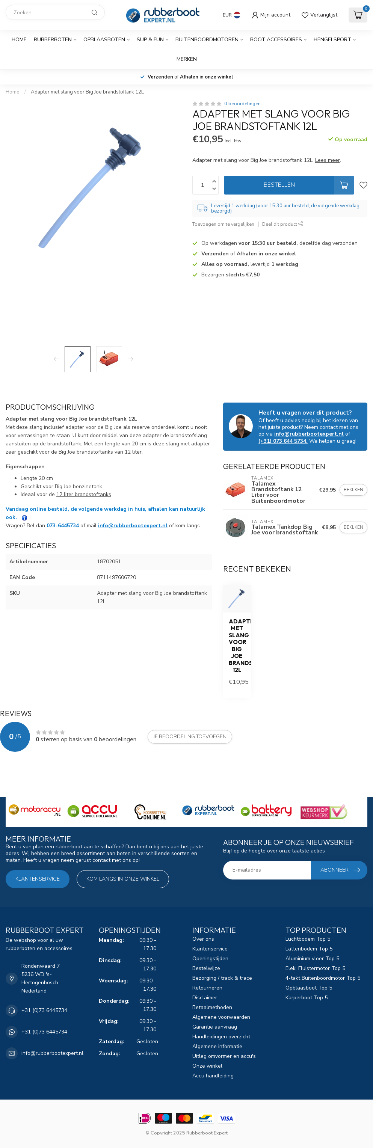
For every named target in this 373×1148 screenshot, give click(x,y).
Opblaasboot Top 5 (308, 987)
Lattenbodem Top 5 (308, 948)
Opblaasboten (104, 39)
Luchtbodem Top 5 (307, 939)
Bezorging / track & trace (222, 978)
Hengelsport (332, 39)
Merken (187, 59)
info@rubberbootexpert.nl (133, 525)
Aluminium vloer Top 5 (312, 958)
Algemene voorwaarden (221, 1017)
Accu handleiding (213, 1075)
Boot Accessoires (276, 39)
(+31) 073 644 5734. (283, 441)
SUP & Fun (150, 39)
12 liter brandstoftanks (83, 494)
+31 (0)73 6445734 (44, 1010)
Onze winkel (207, 1066)
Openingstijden (210, 958)
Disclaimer (204, 997)
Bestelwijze (206, 968)
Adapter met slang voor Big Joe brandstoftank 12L (87, 92)
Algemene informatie (217, 1046)
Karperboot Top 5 (306, 997)
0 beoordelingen (242, 103)
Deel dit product (282, 224)
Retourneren (207, 987)
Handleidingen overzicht (221, 1036)
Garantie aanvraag (214, 1026)
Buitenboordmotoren (207, 39)
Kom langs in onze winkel (122, 878)
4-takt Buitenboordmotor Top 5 (322, 978)
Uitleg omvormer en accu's (224, 1056)
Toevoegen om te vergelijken (223, 224)
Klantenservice (37, 878)
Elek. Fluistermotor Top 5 (315, 968)
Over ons (203, 939)
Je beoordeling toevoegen (190, 736)
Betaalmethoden (212, 1007)
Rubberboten (53, 39)
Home (19, 39)
